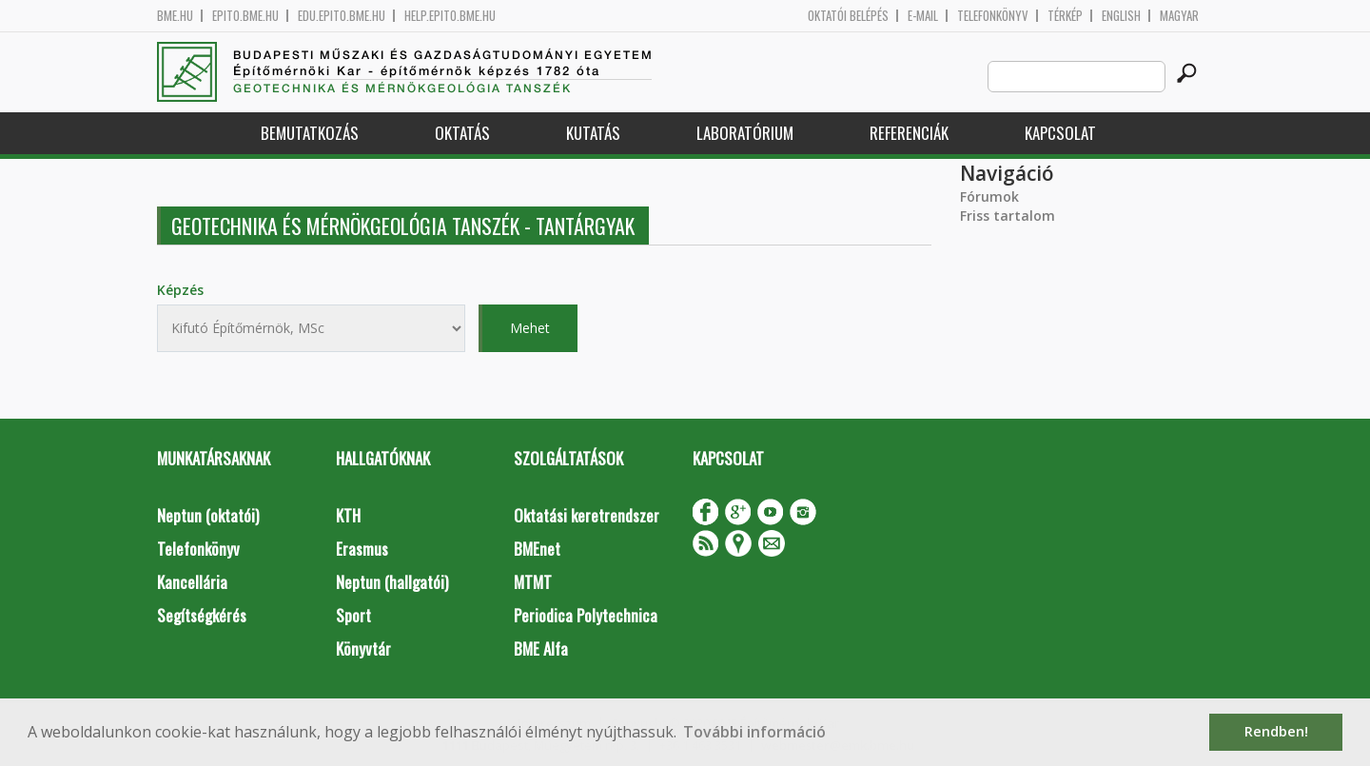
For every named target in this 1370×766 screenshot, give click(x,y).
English (1121, 16)
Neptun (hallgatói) (392, 582)
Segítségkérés (201, 615)
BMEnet (537, 548)
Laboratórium (744, 133)
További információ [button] (754, 731)
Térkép (1065, 16)
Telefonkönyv (992, 16)
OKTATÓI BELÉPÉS (848, 16)
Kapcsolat (1060, 133)
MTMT (533, 582)
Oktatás (462, 133)
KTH (348, 515)
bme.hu (175, 16)
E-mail (923, 16)
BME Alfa (541, 648)
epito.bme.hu (245, 16)
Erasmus (362, 548)
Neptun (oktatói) (208, 515)
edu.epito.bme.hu (341, 16)
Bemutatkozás (310, 133)
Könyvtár (363, 648)
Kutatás (593, 133)
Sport (353, 615)
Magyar (1179, 16)
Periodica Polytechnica (585, 615)
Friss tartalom (1007, 215)
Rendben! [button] (1276, 731)
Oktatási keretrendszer (586, 515)
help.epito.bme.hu (450, 16)
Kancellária (192, 582)
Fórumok (989, 196)
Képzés (180, 290)
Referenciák (909, 133)
